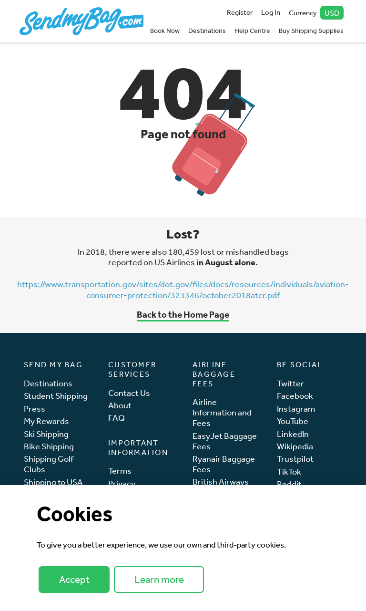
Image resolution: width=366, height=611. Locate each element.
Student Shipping (56, 396)
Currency (316, 13)
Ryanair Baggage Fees (224, 464)
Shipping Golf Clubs (48, 464)
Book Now (165, 30)
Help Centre (252, 30)
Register (240, 12)
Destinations (207, 30)
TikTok (289, 471)
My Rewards (46, 421)
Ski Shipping (46, 434)
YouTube (292, 421)
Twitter (290, 383)
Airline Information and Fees (222, 412)
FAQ (116, 418)
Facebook (295, 396)
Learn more (159, 579)
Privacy (121, 483)
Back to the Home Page (183, 314)
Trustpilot (295, 459)
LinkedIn (293, 434)
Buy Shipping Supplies (311, 30)
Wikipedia (295, 446)
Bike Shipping (49, 446)
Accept (74, 579)
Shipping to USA (53, 482)
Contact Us (129, 393)
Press (34, 409)
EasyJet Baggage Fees (225, 441)
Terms (120, 471)
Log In (270, 12)
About (120, 405)
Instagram (296, 409)
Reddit (289, 484)
